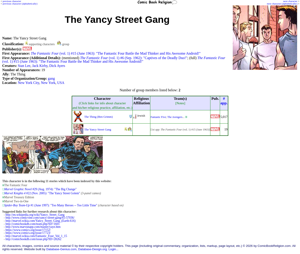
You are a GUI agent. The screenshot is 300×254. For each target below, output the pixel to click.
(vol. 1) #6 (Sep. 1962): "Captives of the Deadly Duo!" (133, 58)
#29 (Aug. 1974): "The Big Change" (40, 189)
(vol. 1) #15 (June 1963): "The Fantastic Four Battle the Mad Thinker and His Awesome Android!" (116, 53)
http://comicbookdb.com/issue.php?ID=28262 (33, 239)
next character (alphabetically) (282, 3)
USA (60, 83)
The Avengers (174, 117)
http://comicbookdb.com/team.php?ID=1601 (33, 224)
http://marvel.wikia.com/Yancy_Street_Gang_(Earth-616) (41, 220)
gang (51, 78)
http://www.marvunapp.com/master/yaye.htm (33, 226)
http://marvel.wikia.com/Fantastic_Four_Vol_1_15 (36, 236)
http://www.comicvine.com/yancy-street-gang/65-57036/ (40, 217)
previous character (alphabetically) (20, 3)
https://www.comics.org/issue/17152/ (28, 230)
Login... (114, 249)
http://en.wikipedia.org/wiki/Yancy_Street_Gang (35, 214)
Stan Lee (24, 66)
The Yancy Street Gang (97, 129)
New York (48, 83)
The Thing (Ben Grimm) (98, 116)
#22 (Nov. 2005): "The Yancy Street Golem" (42, 193)
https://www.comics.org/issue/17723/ (28, 233)
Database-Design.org (92, 249)
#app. (223, 100)
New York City (28, 83)
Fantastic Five (158, 117)
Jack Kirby (40, 66)
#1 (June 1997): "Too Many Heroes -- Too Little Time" (50, 205)
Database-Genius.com (61, 249)
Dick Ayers (57, 66)
